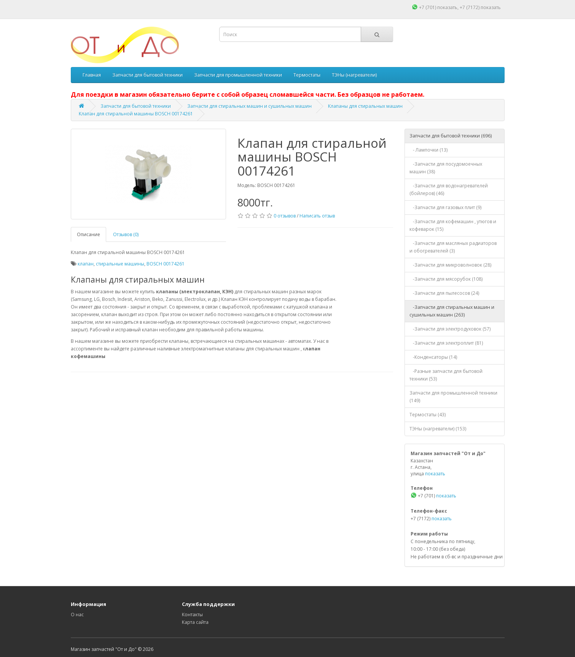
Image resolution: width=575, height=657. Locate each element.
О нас (77, 614)
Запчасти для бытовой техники (147, 75)
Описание (88, 234)
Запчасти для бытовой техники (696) (450, 136)
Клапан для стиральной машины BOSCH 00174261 (136, 113)
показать (447, 7)
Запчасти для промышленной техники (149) (453, 397)
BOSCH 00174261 (166, 264)
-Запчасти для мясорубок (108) (446, 279)
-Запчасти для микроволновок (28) (450, 265)
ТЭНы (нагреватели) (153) (437, 428)
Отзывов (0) (126, 234)
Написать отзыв (317, 216)
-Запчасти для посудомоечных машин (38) (445, 168)
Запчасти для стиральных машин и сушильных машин (249, 106)
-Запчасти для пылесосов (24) (444, 293)
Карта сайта (195, 622)
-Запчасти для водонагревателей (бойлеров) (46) (448, 189)
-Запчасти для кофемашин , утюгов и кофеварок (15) (452, 225)
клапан (86, 264)
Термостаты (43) (427, 414)
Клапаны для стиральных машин (365, 106)
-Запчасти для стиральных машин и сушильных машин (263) (451, 311)
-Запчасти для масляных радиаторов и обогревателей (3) (453, 247)
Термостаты (306, 75)
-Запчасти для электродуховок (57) (450, 329)
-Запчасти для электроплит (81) (446, 343)
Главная (92, 75)
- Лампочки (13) (428, 150)
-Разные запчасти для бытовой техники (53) (446, 375)
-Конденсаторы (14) (433, 357)
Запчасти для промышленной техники (238, 75)
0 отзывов (285, 216)
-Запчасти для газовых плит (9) (445, 207)
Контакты (192, 614)
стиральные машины (120, 264)
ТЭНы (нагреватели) (354, 75)
